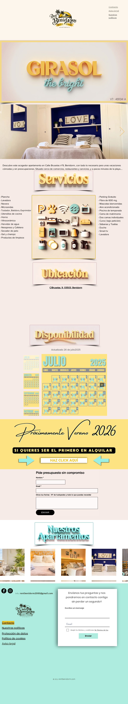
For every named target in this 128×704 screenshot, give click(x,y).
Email (38, 486)
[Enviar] (88, 636)
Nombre (40, 478)
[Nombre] (50, 482)
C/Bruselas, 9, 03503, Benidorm (66, 287)
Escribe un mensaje (74, 608)
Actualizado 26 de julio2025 (65, 349)
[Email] (66, 491)
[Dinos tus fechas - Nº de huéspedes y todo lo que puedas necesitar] (67, 503)
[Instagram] (10, 590)
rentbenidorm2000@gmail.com (36, 593)
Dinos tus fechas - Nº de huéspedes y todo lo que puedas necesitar (63, 495)
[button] (63, 460)
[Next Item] (122, 132)
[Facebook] (3, 590)
